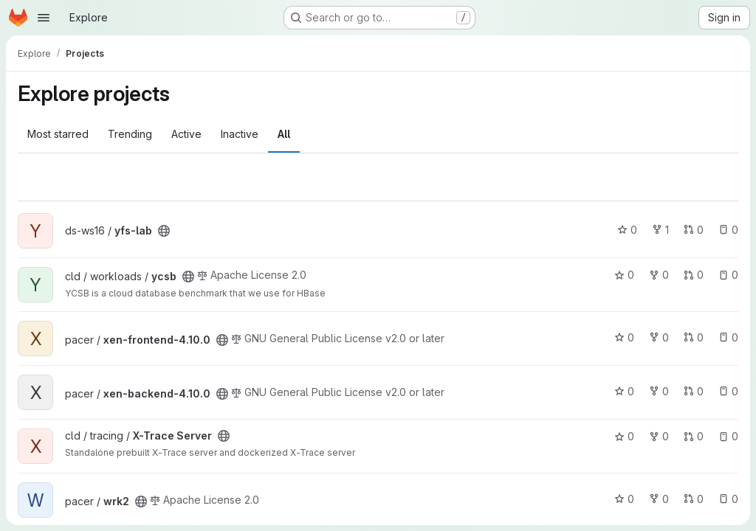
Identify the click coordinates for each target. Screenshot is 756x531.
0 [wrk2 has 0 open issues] (728, 499)
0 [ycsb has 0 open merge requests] (694, 274)
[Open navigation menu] (43, 18)
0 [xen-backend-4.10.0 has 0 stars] (624, 391)
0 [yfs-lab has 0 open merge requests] (694, 229)
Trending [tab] (130, 134)
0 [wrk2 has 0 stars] (624, 499)
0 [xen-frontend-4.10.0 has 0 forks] (659, 337)
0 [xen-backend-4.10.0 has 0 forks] (659, 391)
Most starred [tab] (58, 134)
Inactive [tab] (239, 134)
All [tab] (284, 134)
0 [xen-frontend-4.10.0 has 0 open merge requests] (694, 337)
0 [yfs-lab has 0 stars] (627, 229)
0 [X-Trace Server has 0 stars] (624, 436)
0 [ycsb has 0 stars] (624, 274)
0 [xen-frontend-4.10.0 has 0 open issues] (728, 337)
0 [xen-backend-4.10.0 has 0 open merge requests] (694, 391)
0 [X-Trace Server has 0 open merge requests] (694, 436)
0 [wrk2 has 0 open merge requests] (694, 499)
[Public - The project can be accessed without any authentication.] (164, 231)
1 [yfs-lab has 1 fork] (660, 229)
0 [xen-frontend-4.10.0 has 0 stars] (624, 337)
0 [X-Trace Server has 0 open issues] (728, 436)
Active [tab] (186, 134)
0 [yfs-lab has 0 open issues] (728, 229)
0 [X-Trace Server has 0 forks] (659, 436)
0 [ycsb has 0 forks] (659, 274)
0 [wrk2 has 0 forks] (659, 499)
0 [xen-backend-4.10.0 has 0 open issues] (728, 391)
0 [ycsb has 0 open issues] (728, 274)
